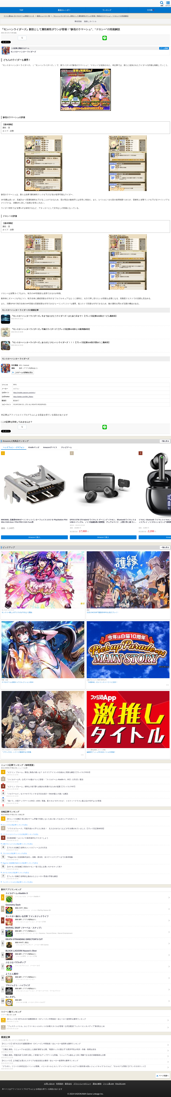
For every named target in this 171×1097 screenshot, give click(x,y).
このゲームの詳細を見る (24, 372)
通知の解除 (97, 1084)
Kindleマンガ (33, 447)
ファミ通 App (9, 4)
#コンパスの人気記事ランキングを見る (15, 825)
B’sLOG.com (120, 1084)
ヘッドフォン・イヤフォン (13, 447)
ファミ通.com (108, 1084)
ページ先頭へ (164, 1076)
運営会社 (68, 1084)
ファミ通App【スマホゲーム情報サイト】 (19, 16)
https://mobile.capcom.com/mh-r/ (24, 393)
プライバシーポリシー (82, 1084)
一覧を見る (165, 441)
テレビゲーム (66, 447)
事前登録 (78, 21)
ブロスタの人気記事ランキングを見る (15, 853)
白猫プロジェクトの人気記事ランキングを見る (18, 844)
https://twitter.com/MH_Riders (23, 397)
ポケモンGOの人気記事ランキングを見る (16, 872)
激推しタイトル (90, 21)
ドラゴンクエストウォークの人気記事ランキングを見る (20, 834)
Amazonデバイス (50, 447)
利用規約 (59, 1084)
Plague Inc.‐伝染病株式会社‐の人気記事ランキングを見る (20, 863)
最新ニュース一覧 (43, 16)
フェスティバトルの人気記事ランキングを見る (18, 882)
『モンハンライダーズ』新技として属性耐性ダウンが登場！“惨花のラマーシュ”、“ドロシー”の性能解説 (90, 16)
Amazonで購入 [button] (34, 537)
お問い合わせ (49, 1084)
